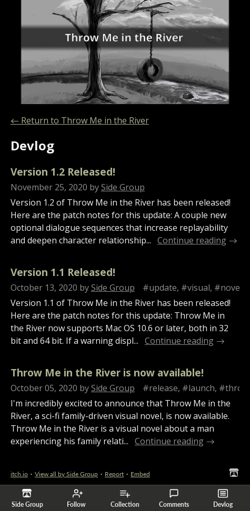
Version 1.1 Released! (63, 272)
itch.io (19, 474)
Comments (174, 498)
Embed (140, 474)
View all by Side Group (66, 474)
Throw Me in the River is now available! (107, 372)
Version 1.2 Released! (63, 172)
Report (114, 474)
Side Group (123, 187)
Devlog (223, 498)
